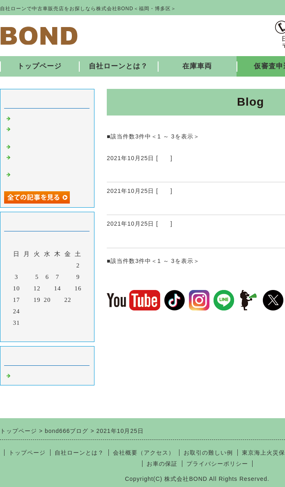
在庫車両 (197, 66)
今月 (47, 333)
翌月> (64, 333)
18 (26, 300)
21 (57, 300)
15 (67, 288)
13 (47, 288)
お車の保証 (162, 463)
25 (26, 311)
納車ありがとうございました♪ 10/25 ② (181, 205)
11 (26, 288)
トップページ (39, 66)
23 (78, 300)
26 (37, 311)
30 (78, 311)
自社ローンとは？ (118, 66)
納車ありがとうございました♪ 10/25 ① (181, 238)
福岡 (164, 158)
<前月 (30, 333)
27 (47, 311)
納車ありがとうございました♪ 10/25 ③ (181, 172)
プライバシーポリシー (217, 463)
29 (67, 311)
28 (57, 311)
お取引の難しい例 (208, 452)
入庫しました (32, 117)
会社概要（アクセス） (144, 452)
